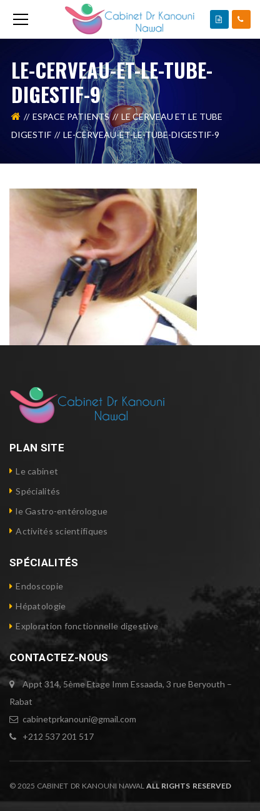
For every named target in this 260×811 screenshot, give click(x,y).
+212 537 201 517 (58, 736)
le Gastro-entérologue (62, 511)
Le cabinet (37, 471)
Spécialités (38, 491)
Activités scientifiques (62, 531)
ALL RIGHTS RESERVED (188, 785)
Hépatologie (41, 606)
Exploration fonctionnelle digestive (87, 626)
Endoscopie (39, 586)
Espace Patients (70, 116)
